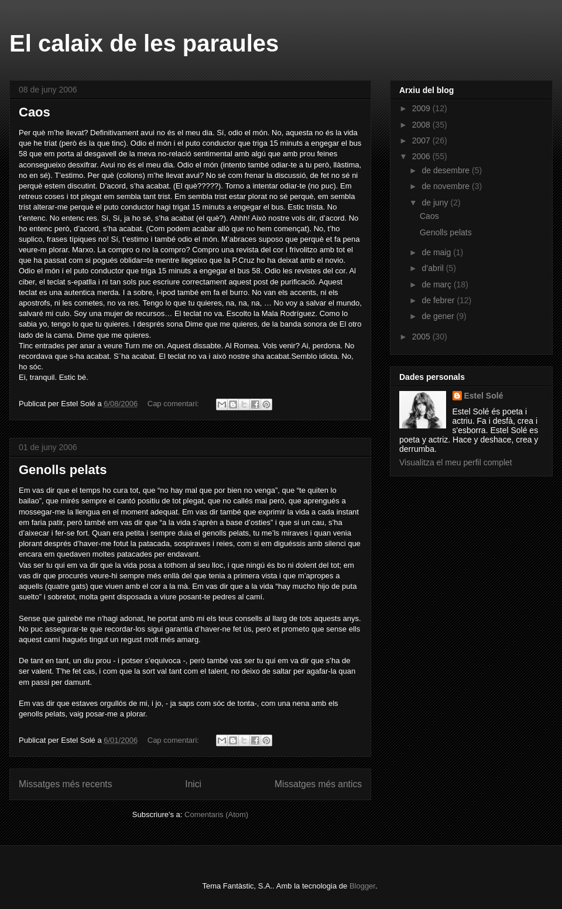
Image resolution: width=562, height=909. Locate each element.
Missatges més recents (65, 784)
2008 (422, 124)
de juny (436, 202)
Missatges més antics (318, 784)
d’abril (434, 268)
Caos (34, 112)
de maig (437, 252)
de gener (439, 316)
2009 (422, 108)
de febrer (439, 300)
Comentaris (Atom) (216, 814)
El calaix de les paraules (144, 43)
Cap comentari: (174, 403)
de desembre (447, 170)
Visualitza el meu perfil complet (455, 462)
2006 (422, 156)
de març (437, 284)
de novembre (447, 186)
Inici (193, 784)
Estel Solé (483, 395)
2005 (422, 336)
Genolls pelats (63, 469)
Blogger (362, 885)
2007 (422, 140)
